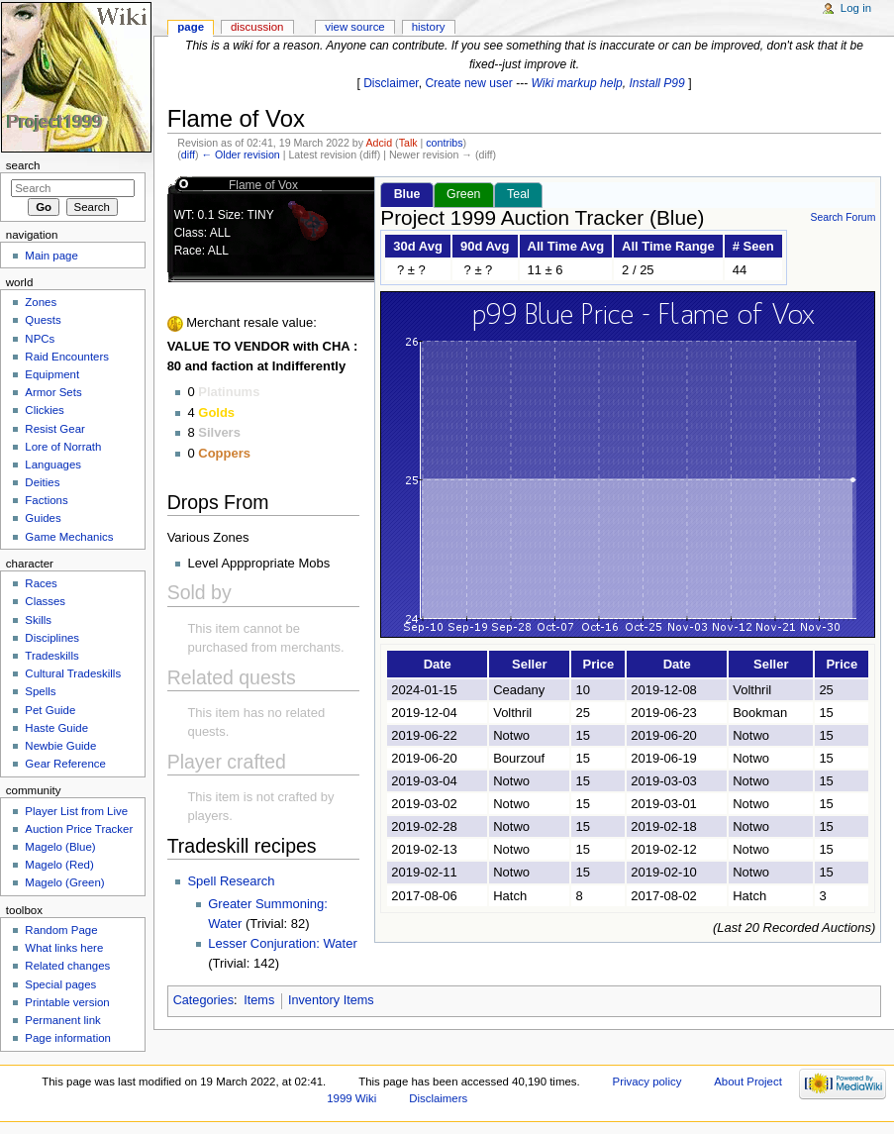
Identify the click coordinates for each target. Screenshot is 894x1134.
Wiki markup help (577, 83)
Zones (40, 302)
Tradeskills (51, 656)
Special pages (60, 984)
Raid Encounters (67, 356)
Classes (45, 601)
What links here (64, 948)
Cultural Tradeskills (73, 673)
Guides (42, 518)
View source (354, 27)
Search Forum (842, 217)
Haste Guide (56, 728)
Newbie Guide (60, 746)
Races (40, 583)
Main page (51, 255)
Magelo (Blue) (60, 847)
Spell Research (230, 881)
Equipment (52, 374)
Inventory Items (331, 1000)
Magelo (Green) (64, 882)
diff (188, 154)
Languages (53, 464)
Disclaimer (391, 83)
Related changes (67, 966)
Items (259, 1000)
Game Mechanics (69, 537)
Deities (42, 482)
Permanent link (62, 1020)
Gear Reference (65, 764)
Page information (68, 1038)
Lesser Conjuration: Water (282, 943)
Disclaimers (438, 1098)
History (429, 27)
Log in (856, 8)
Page (190, 27)
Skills (38, 620)
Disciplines (52, 638)
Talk (408, 143)
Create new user (468, 83)
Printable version (67, 1002)
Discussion (257, 27)
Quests (42, 320)
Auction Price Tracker (79, 829)
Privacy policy (647, 1081)
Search (23, 165)
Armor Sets (53, 392)
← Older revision (240, 154)
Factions (46, 500)
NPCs (39, 339)
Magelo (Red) (59, 865)
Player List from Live (76, 811)
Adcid (378, 143)
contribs (444, 143)
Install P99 (657, 83)
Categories (203, 1000)
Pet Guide (50, 710)
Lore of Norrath (63, 447)
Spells (40, 691)
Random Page (61, 930)
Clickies (44, 410)
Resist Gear (54, 429)
